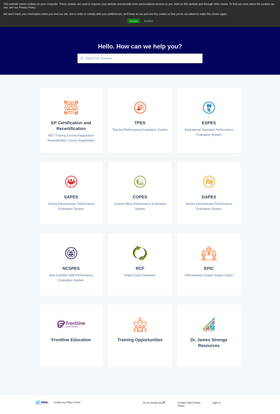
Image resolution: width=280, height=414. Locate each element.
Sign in (216, 402)
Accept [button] (134, 21)
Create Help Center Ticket (189, 404)
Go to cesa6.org (154, 402)
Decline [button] (148, 21)
